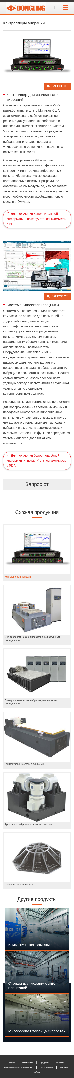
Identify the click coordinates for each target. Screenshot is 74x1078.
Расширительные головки (19, 884)
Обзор (37, 1072)
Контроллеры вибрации (18, 576)
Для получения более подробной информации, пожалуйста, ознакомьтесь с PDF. (36, 461)
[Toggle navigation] (65, 7)
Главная (11, 1063)
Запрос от (60, 86)
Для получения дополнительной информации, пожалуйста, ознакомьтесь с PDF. (36, 219)
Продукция (44, 1063)
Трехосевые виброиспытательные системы (28, 824)
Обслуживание (46, 1067)
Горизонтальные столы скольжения (24, 764)
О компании (27, 1063)
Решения (60, 1063)
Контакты (64, 1067)
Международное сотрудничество (18, 1067)
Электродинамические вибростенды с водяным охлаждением (31, 702)
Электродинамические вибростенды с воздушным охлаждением (32, 638)
